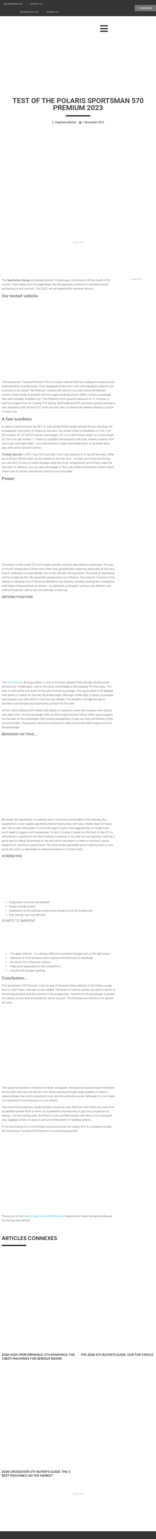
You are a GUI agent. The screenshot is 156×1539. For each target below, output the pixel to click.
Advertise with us (13, 4)
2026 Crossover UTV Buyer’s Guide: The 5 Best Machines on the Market (36, 1474)
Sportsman (14, 682)
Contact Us (36, 4)
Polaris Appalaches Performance (43, 1216)
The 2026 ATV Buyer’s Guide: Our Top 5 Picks (117, 1355)
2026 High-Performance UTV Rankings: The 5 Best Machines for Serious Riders (38, 1357)
